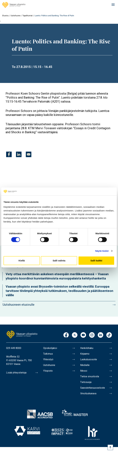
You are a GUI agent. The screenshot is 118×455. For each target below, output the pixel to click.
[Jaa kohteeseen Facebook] (9, 154)
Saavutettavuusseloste (92, 387)
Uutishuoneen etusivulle (18, 304)
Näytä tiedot (102, 251)
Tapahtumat (27, 16)
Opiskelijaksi (50, 348)
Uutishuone (15, 16)
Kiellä (22, 260)
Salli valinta (59, 260)
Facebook (66, 335)
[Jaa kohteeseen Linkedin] (19, 154)
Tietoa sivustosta (89, 376)
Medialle (85, 365)
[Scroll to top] (110, 447)
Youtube (83, 335)
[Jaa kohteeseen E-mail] (28, 154)
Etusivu (5, 16)
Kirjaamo (84, 353)
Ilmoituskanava (88, 393)
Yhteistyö (48, 359)
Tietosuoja (85, 382)
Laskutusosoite (88, 359)
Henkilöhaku (86, 348)
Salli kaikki (96, 260)
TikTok (109, 335)
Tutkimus (48, 353)
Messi (83, 370)
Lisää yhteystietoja (16, 372)
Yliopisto (48, 370)
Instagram (92, 335)
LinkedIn (100, 335)
